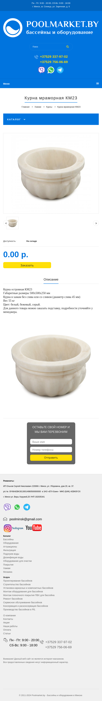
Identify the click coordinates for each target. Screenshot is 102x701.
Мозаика (7, 572)
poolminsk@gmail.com (26, 519)
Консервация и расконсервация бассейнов (25, 606)
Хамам (37, 107)
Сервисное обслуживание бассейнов (22, 602)
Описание (51, 279)
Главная (25, 107)
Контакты (8, 619)
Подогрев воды (11, 554)
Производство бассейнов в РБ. (19, 609)
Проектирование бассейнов (17, 580)
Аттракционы (10, 546)
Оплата (7, 629)
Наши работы (10, 626)
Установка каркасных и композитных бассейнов (28, 588)
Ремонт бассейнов (13, 598)
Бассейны (8, 539)
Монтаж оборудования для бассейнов (23, 591)
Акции (6, 622)
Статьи (6, 633)
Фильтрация (9, 550)
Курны (49, 107)
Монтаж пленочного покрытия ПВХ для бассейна (28, 595)
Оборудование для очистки (17, 561)
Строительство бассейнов (16, 584)
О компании (9, 615)
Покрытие (8, 564)
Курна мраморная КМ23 (68, 107)
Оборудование (11, 543)
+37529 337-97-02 (54, 56)
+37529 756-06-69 (54, 62)
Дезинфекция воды (13, 557)
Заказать (27, 265)
